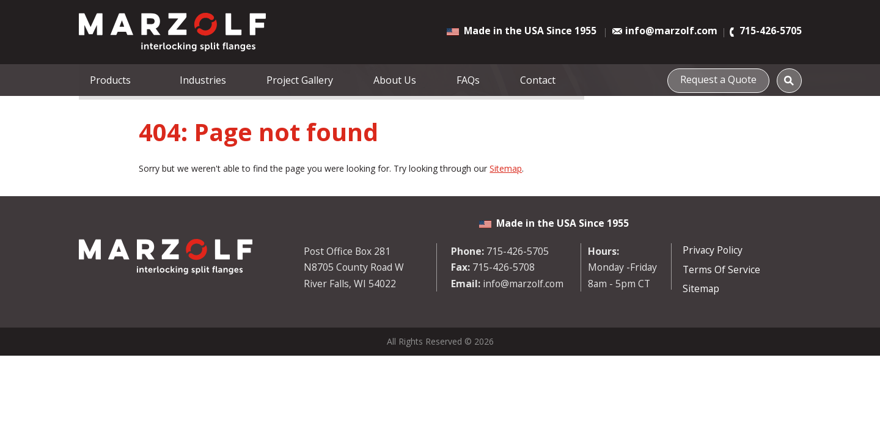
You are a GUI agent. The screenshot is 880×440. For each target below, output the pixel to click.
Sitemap (506, 168)
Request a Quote (721, 79)
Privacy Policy (713, 250)
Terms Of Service (721, 269)
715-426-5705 (770, 31)
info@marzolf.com (671, 31)
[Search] (789, 80)
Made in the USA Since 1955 (530, 30)
